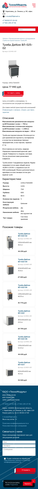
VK (16, 419)
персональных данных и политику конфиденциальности (17, 461)
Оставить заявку (13, 93)
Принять (28, 484)
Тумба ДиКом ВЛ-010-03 (24, 260)
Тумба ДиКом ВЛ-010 (24, 312)
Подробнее (14, 484)
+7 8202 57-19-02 (9, 404)
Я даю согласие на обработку (17, 460)
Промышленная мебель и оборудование (22, 38)
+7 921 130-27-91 (9, 23)
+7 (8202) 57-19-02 (9, 20)
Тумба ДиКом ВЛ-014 (24, 363)
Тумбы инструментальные (11, 40)
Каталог (5, 38)
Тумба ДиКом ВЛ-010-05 (24, 286)
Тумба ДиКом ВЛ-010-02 (24, 235)
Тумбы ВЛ (24, 40)
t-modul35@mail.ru (12, 16)
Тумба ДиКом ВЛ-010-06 (24, 338)
